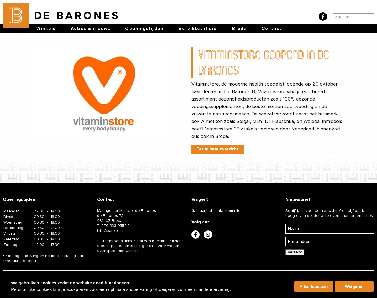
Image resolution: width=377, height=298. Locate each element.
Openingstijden (144, 28)
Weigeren (354, 286)
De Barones (237, 91)
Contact (272, 28)
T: (112, 225)
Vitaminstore (205, 84)
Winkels (46, 28)
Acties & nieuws (90, 28)
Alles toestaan (314, 286)
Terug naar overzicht (218, 149)
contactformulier (227, 210)
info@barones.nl (111, 230)
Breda (239, 28)
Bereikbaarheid (198, 28)
